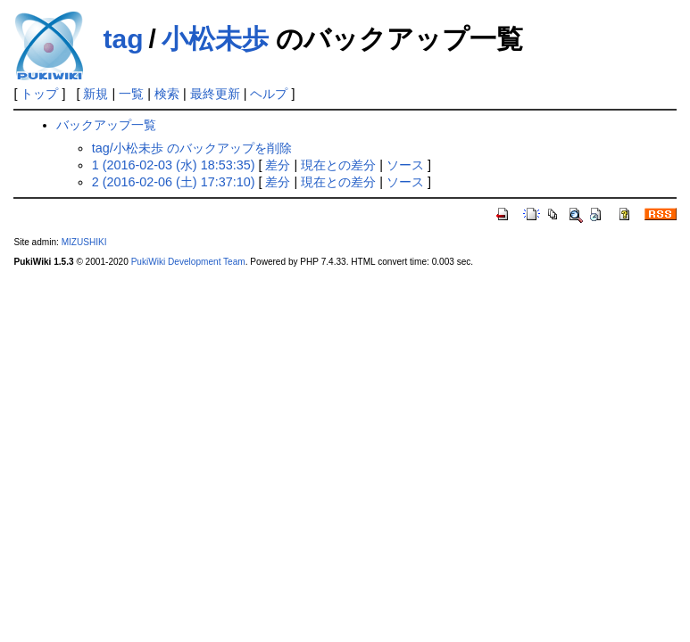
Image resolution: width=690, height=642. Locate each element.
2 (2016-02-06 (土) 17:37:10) (173, 182)
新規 (95, 93)
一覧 (131, 93)
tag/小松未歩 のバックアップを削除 (192, 148)
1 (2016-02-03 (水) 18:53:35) (173, 165)
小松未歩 (215, 39)
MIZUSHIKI (84, 242)
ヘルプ (268, 93)
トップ (39, 93)
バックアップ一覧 (106, 125)
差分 (277, 165)
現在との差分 (338, 165)
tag (123, 39)
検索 (166, 93)
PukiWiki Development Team (188, 262)
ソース (405, 165)
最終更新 (215, 93)
